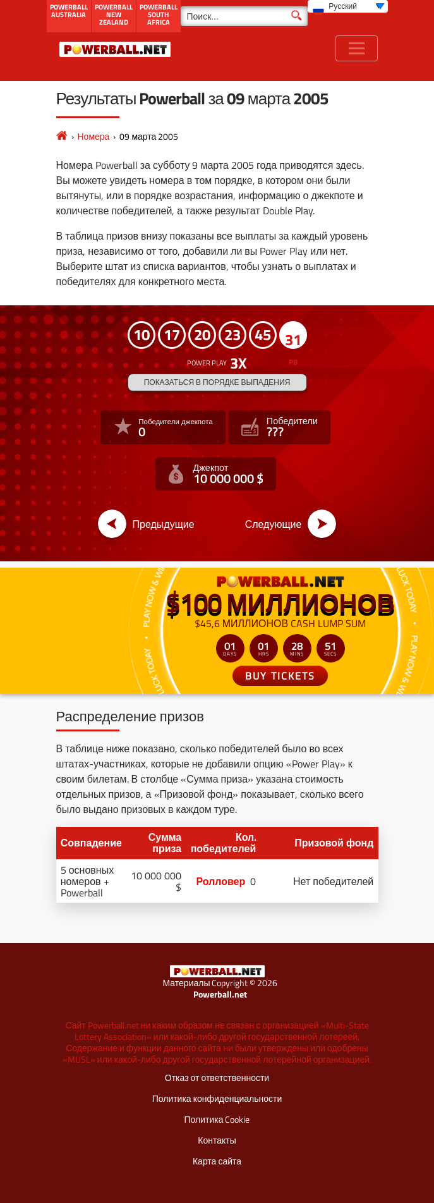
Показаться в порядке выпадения (217, 382)
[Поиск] (244, 16)
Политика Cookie (217, 1119)
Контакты (217, 1140)
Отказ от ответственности (217, 1077)
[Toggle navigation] (356, 48)
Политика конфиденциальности (217, 1098)
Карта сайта (217, 1161)
